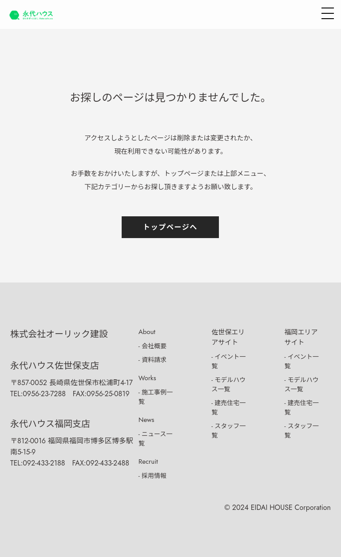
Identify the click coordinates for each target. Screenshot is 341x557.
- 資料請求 (153, 359)
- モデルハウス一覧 (228, 384)
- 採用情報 (153, 475)
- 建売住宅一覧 (228, 407)
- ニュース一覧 (155, 439)
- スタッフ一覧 (228, 431)
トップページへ (170, 227)
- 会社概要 (153, 346)
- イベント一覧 (228, 361)
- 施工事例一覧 (156, 397)
